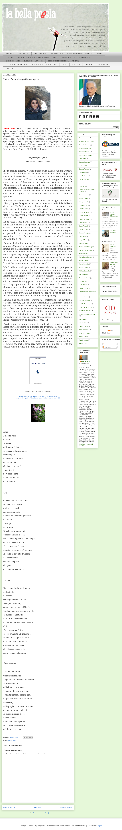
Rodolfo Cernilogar (85, 304)
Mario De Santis (84, 260)
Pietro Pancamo (83, 288)
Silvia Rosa (82, 319)
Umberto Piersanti (84, 333)
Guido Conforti (83, 216)
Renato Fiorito (83, 297)
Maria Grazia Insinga (85, 250)
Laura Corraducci (84, 219)
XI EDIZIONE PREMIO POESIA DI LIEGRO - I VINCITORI (72, 57)
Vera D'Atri (82, 343)
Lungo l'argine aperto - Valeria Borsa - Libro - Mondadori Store (38, 396)
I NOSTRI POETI (24, 53)
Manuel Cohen (83, 243)
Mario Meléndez (84, 264)
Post (105, 344)
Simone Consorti (84, 326)
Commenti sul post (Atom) (41, 813)
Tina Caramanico (84, 330)
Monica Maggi (83, 274)
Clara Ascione (83, 165)
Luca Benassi (83, 236)
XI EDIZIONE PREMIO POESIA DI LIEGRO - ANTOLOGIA (24, 61)
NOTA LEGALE (103, 64)
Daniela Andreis (84, 169)
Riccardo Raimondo (85, 300)
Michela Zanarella (84, 271)
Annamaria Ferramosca (86, 141)
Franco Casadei (83, 198)
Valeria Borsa (12, 740)
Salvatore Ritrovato (85, 310)
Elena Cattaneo (83, 183)
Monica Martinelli (84, 278)
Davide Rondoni (84, 179)
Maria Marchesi (83, 254)
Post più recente (9, 807)
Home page (38, 807)
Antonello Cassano (84, 152)
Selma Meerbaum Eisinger (87, 314)
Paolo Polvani (83, 285)
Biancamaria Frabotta (85, 155)
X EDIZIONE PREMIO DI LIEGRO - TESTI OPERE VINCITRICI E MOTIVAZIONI (31, 64)
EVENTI (64, 64)
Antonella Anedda (84, 145)
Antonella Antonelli (85, 148)
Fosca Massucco (84, 195)
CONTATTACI (10, 68)
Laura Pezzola (83, 222)
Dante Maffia (83, 172)
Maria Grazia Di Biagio (86, 247)
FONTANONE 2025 (40, 53)
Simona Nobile (83, 323)
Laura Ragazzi (83, 226)
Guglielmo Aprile (84, 212)
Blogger (99, 826)
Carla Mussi (82, 158)
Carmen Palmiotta (84, 162)
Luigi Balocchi (83, 240)
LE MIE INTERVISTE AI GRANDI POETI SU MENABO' (85, 53)
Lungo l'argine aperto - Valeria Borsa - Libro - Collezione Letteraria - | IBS (38, 398)
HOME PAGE (10, 53)
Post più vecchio (66, 807)
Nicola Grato (83, 281)
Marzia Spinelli (83, 267)
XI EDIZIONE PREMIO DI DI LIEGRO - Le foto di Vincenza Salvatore (27, 57)
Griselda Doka (83, 209)
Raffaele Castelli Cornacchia (87, 291)
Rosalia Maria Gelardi (85, 307)
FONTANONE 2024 (56, 53)
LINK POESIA (89, 64)
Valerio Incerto (83, 340)
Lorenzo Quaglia (84, 233)
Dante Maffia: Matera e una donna (114, 215)
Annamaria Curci (84, 138)
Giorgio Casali (83, 202)
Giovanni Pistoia (84, 205)
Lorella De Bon (83, 229)
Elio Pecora (82, 186)
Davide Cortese (83, 176)
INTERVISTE (76, 64)
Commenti (107, 347)
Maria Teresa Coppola (85, 257)
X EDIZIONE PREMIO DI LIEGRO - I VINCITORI (63, 61)
